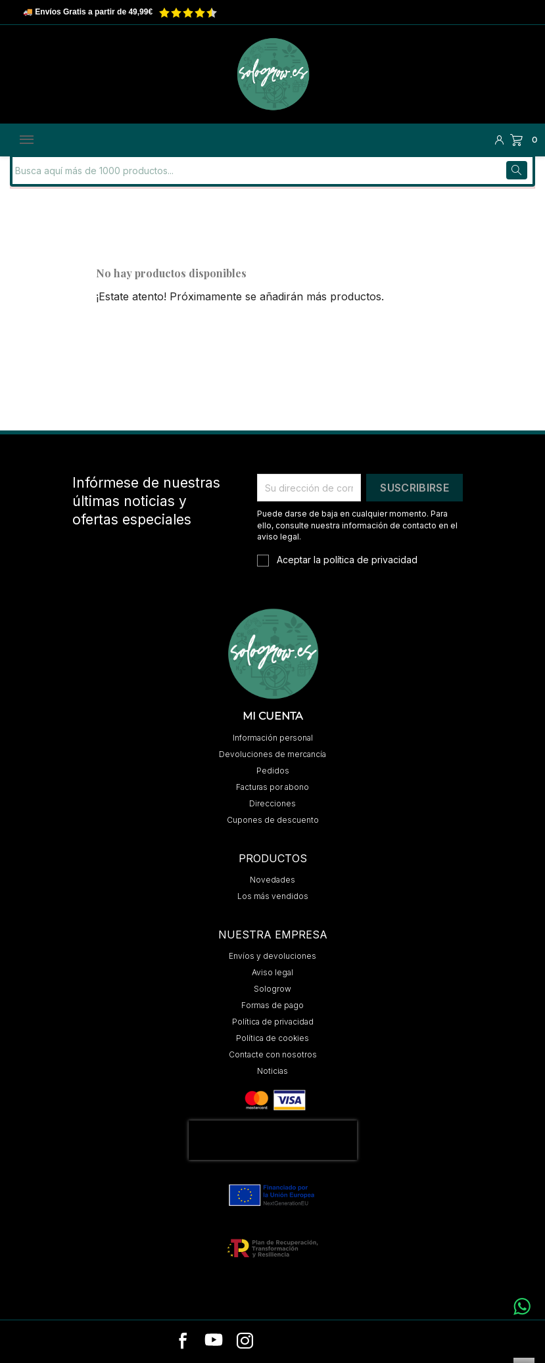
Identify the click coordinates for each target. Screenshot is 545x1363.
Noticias (272, 1070)
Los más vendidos (272, 895)
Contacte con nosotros (273, 1054)
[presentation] (273, 1139)
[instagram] (245, 1341)
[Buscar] (101, 169)
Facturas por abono (272, 786)
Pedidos (272, 770)
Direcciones (272, 803)
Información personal (273, 737)
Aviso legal (272, 972)
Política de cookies (272, 1037)
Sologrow (272, 988)
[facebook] (183, 1341)
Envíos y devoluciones (272, 955)
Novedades (272, 879)
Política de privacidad (273, 1021)
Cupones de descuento (273, 819)
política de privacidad (370, 558)
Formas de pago (272, 1004)
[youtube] (213, 1341)
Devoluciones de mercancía (272, 753)
